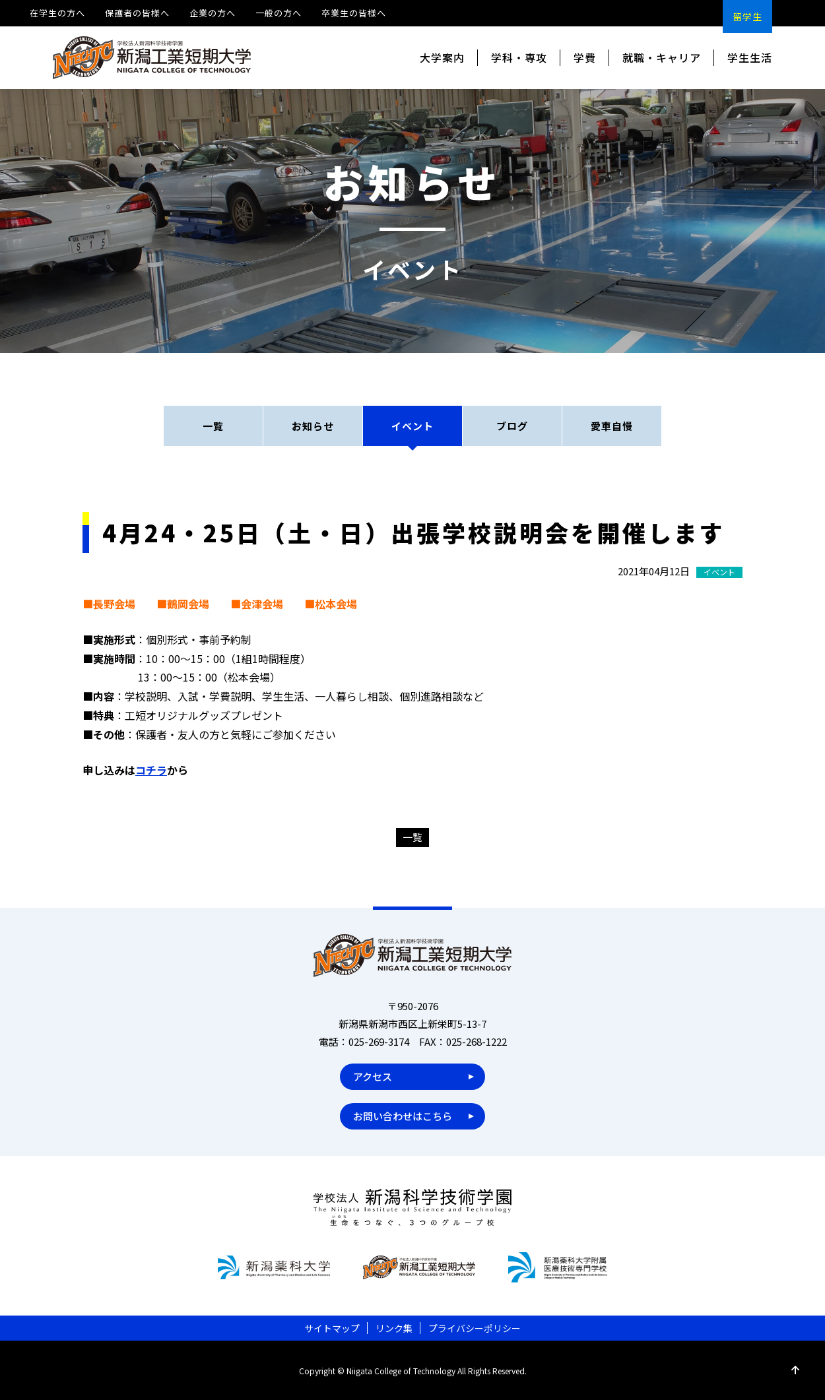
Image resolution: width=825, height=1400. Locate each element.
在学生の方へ (57, 13)
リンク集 (394, 1328)
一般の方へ (278, 13)
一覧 (213, 426)
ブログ (512, 426)
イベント (412, 426)
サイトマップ (332, 1328)
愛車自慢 (612, 426)
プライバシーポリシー (474, 1328)
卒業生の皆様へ (353, 13)
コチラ (151, 770)
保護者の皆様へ (137, 13)
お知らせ (313, 426)
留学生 (747, 16)
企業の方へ (212, 13)
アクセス (372, 1076)
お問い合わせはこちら (402, 1116)
